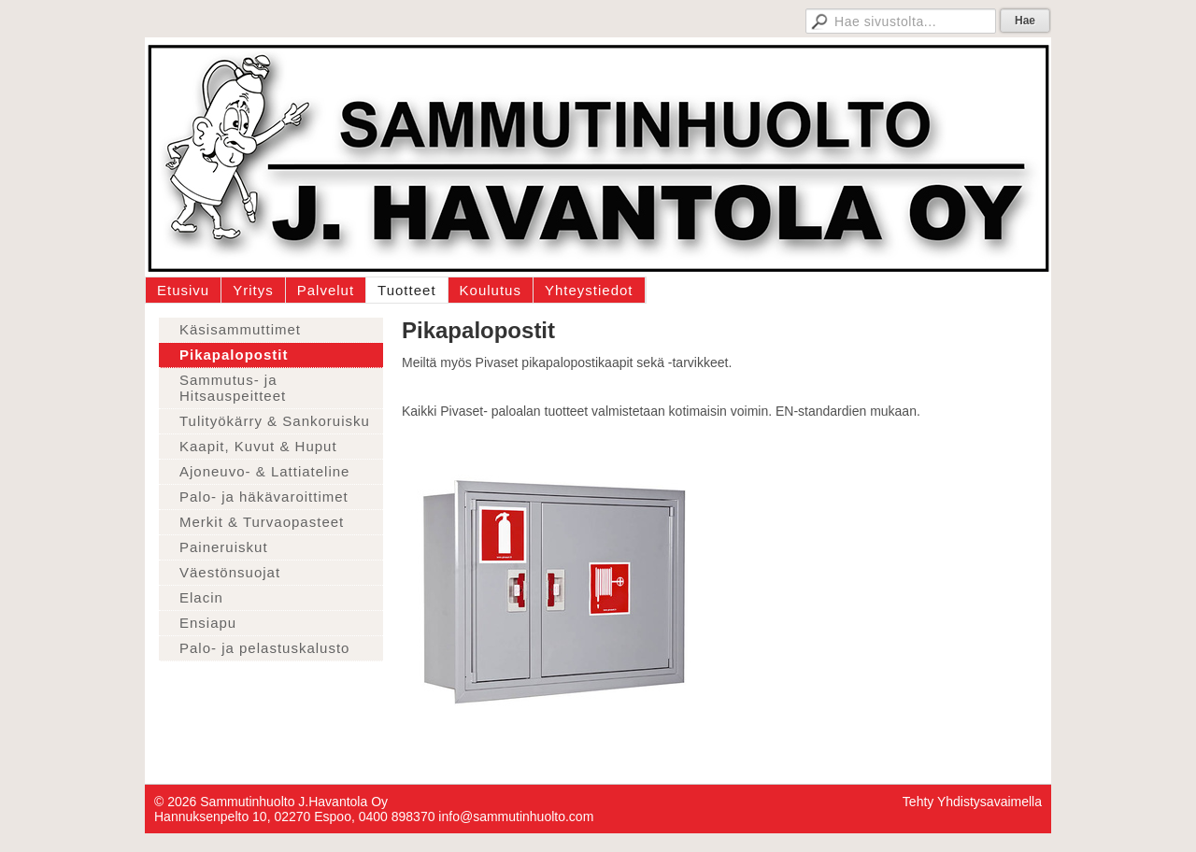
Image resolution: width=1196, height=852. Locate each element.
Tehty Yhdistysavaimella (972, 801)
